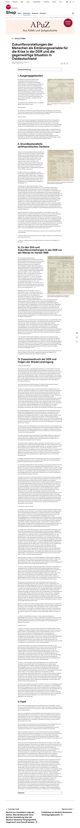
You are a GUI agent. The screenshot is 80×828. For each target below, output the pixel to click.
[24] (22, 589)
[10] (50, 227)
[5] (30, 161)
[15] (26, 299)
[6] (32, 169)
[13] (34, 282)
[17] (30, 333)
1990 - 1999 (36, 17)
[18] (48, 341)
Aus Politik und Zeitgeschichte (21, 17)
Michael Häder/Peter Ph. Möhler (20, 62)
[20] (42, 477)
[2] (27, 90)
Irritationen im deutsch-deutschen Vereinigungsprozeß (56, 813)
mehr (61, 1)
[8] (28, 209)
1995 (40, 17)
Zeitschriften (11, 17)
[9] (55, 223)
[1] (18, 84)
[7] (26, 183)
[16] (31, 316)
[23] (55, 539)
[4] (36, 159)
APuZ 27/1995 (45, 17)
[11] (25, 262)
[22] (26, 535)
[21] (28, 534)
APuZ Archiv (30, 17)
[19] (36, 439)
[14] (35, 287)
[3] (26, 99)
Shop (7, 17)
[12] (30, 276)
